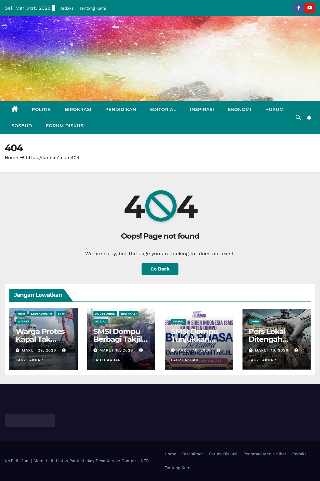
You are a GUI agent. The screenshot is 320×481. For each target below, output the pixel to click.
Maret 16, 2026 (194, 350)
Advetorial (105, 313)
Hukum (274, 109)
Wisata (23, 321)
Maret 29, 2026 (40, 350)
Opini (255, 321)
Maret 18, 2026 (116, 350)
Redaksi (67, 8)
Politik (41, 109)
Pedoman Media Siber (265, 454)
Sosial (101, 321)
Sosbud (22, 126)
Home (11, 157)
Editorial (163, 109)
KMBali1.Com (18, 460)
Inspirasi (202, 109)
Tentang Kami (92, 8)
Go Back (160, 269)
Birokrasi (78, 109)
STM (61, 313)
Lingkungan (41, 313)
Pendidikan (120, 109)
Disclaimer (192, 454)
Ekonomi (239, 109)
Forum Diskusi (65, 126)
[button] (298, 117)
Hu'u (21, 313)
